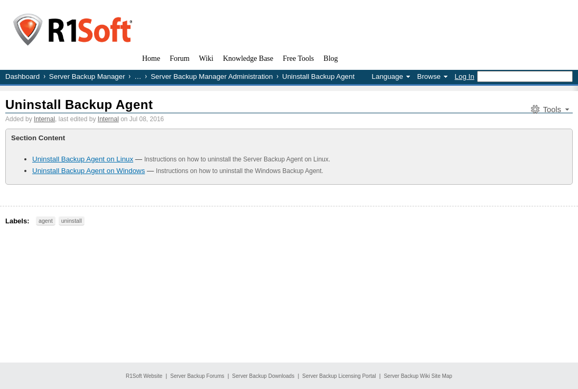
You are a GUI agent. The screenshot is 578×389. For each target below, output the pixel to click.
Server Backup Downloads (263, 376)
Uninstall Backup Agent (79, 104)
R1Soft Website (144, 376)
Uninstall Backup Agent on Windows (88, 171)
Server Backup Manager (87, 76)
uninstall (71, 221)
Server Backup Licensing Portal (339, 376)
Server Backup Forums (197, 376)
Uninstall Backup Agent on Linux (82, 159)
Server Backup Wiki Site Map (418, 376)
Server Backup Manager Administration (212, 76)
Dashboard (22, 76)
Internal (44, 119)
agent (46, 221)
